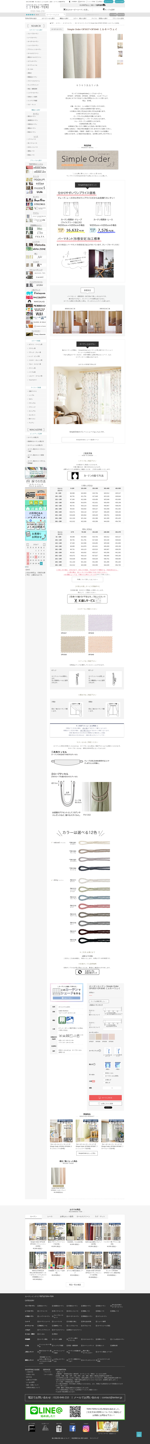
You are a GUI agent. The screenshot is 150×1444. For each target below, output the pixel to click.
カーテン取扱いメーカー (105, 1352)
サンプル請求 (110, 10)
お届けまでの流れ (31, 1379)
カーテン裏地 (43, 1339)
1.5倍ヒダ (107, 1080)
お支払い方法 (30, 1374)
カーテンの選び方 (33, 437)
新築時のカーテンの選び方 (36, 441)
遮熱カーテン (32, 128)
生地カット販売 (32, 96)
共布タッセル (108, 1073)
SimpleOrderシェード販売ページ (87, 439)
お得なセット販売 (66, 1216)
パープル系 (32, 372)
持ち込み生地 (87, 1321)
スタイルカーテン (88, 1339)
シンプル (31, 395)
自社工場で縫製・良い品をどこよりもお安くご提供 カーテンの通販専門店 (45, 1)
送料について (61, 1372)
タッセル (30, 69)
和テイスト (32, 419)
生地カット (101, 1345)
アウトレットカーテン (34, 49)
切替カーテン (102, 1339)
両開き (107, 1065)
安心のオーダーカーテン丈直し (77, 10)
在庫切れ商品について (33, 1387)
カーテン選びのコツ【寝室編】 (36, 456)
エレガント (32, 415)
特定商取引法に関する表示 (80, 1438)
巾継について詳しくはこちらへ (87, 579)
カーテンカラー (94, 1032)
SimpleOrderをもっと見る (87, 1153)
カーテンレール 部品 (104, 1325)
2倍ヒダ (106, 1083)
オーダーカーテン (67, 23)
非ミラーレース (32, 143)
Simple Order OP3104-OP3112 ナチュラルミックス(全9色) (93, 1273)
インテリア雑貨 (32, 100)
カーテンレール (32, 65)
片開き (117, 1065)
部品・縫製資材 (32, 89)
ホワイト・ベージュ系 (35, 344)
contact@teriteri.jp (112, 1397)
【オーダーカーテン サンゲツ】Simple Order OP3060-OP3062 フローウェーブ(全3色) (112, 1146)
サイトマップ (94, 1438)
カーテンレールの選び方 (35, 445)
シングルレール (73, 1325)
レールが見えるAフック (107, 1052)
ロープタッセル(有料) (110, 1076)
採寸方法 (29, 1377)
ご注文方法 (29, 1372)
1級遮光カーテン (33, 120)
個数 (90, 1088)
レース (50, 1216)
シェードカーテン (33, 45)
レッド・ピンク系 (34, 356)
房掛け (30, 73)
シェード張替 (113, 14)
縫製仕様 (115, 1345)
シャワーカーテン (33, 93)
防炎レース (31, 155)
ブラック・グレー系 (35, 352)
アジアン (31, 423)
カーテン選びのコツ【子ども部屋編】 (36, 462)
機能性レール (43, 1325)
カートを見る (48, 1374)
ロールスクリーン (33, 53)
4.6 (37, 14)
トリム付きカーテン (118, 1339)
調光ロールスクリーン (34, 57)
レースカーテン (32, 37)
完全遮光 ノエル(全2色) (75, 1242)
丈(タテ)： (92, 1022)
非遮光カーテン (32, 124)
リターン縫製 (58, 1339)
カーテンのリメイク (89, 1360)
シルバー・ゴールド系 (35, 376)
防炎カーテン (32, 132)
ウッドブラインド (33, 85)
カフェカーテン (32, 61)
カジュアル (32, 411)
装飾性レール (58, 1325)
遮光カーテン (32, 116)
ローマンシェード (44, 1321)
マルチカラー (33, 380)
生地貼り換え (72, 1321)
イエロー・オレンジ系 (35, 360)
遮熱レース (31, 151)
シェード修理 (102, 1321)
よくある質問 (30, 1382)
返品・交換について (32, 1385)
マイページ (47, 1372)
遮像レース (86, 1311)
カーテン (58, 23)
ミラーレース (32, 139)
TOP (52, 23)
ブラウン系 (32, 348)
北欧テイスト (33, 391)
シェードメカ (58, 1321)
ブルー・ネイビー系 (35, 364)
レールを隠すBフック (118, 1052)
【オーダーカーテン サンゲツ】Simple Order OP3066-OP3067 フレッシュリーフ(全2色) (87, 1146)
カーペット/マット (88, 1345)
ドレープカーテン (33, 33)
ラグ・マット (32, 104)
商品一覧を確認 (75, 1285)
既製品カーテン (32, 77)
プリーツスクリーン (34, 81)
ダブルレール (121, 14)
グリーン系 (32, 368)
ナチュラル (32, 403)
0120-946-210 (61, 1397)
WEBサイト (112, 1433)
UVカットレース (33, 147)
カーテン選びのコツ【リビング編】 (36, 450)
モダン (31, 399)
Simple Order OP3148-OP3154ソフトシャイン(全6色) (38, 1244)
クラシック (32, 407)
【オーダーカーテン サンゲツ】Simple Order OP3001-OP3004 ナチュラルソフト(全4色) (61, 1146)
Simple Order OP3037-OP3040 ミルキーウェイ (58, 1189)
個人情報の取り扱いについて (60, 1438)
